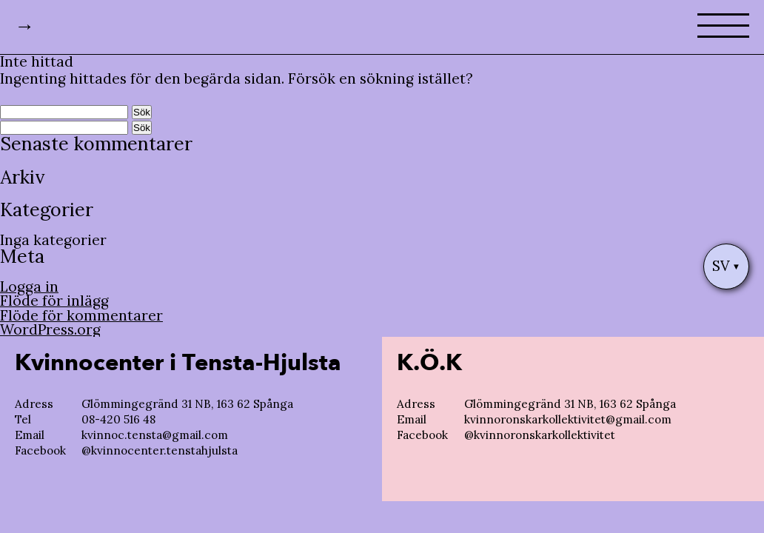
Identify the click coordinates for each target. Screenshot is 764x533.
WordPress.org (50, 329)
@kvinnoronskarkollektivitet (539, 435)
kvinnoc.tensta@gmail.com (154, 435)
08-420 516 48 (118, 419)
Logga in (29, 286)
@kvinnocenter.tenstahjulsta (159, 450)
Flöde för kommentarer (81, 315)
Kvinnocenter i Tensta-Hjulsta (178, 362)
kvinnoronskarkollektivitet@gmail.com (567, 419)
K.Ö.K (429, 362)
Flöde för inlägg (54, 300)
